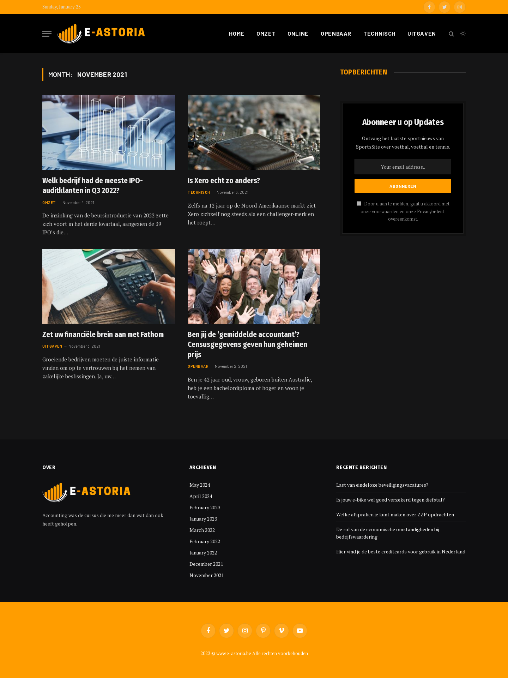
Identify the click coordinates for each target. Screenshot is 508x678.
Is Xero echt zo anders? (224, 180)
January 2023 (203, 518)
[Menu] (47, 34)
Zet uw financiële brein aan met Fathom (103, 334)
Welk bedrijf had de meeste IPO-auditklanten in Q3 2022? (92, 186)
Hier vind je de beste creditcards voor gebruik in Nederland (400, 551)
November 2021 (206, 575)
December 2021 (206, 563)
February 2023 (204, 507)
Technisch (379, 33)
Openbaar (336, 33)
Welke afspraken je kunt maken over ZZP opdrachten (395, 514)
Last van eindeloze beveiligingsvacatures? (382, 484)
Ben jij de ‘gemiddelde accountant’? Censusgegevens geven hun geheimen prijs (247, 344)
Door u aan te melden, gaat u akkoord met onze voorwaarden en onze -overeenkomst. (403, 211)
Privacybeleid (430, 212)
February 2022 (204, 541)
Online (298, 33)
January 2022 (203, 552)
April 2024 (200, 496)
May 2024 (199, 484)
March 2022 (202, 530)
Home (236, 33)
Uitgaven (421, 33)
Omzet (266, 33)
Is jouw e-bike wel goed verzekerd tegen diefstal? (390, 499)
